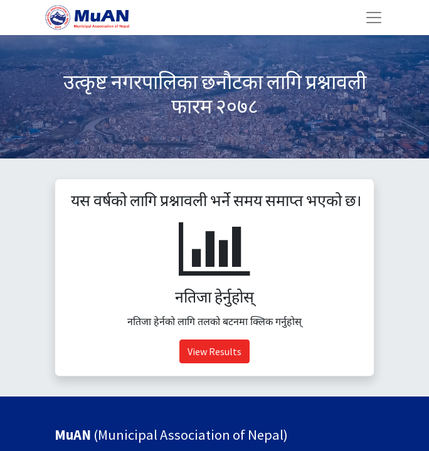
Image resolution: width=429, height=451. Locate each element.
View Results (214, 351)
